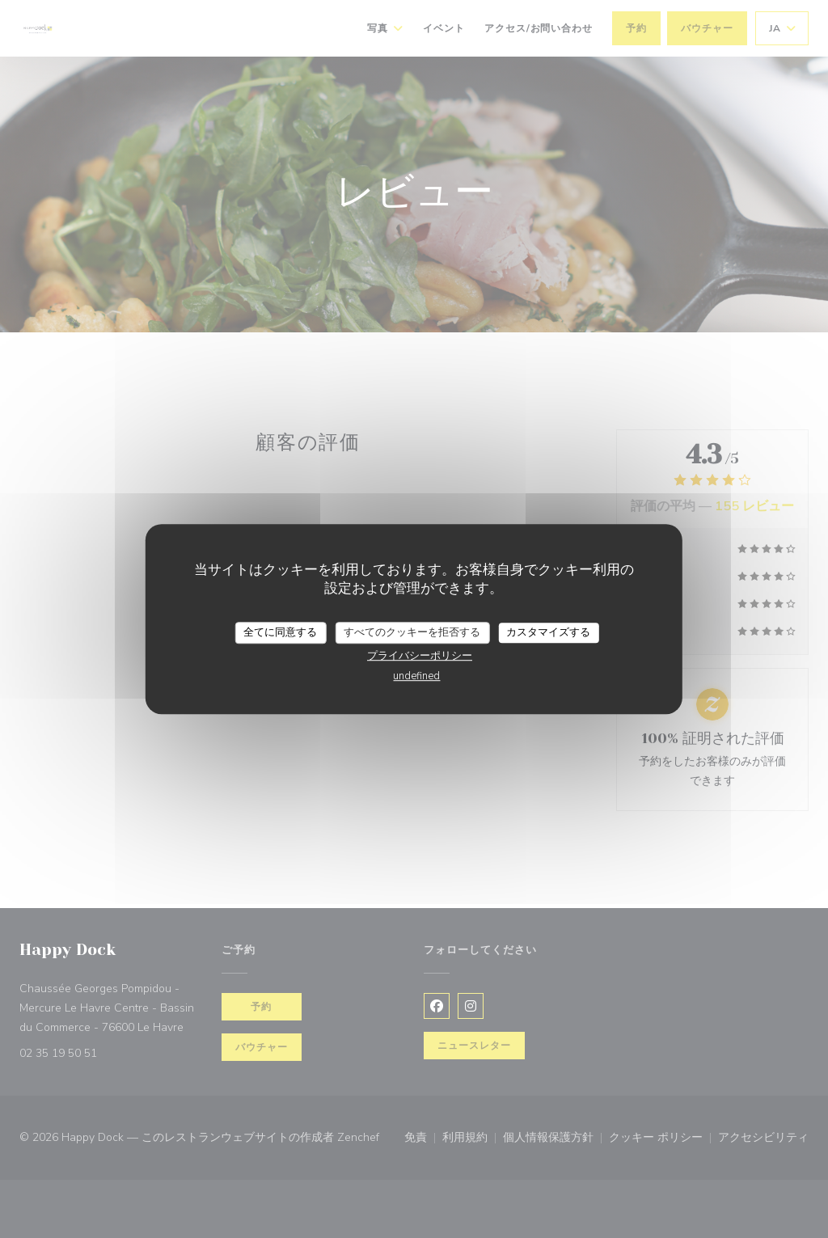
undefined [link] (416, 676)
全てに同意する (280, 632)
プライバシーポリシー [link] (419, 656)
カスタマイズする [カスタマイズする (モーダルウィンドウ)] (548, 632)
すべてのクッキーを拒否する (412, 632)
